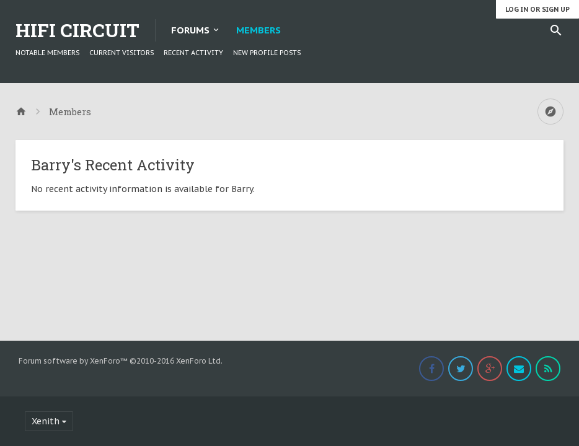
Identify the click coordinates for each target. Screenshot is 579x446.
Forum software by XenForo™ (121, 360)
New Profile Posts (267, 52)
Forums (190, 30)
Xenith (46, 421)
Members (258, 30)
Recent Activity (193, 52)
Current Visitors (121, 52)
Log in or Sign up (537, 9)
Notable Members (47, 52)
